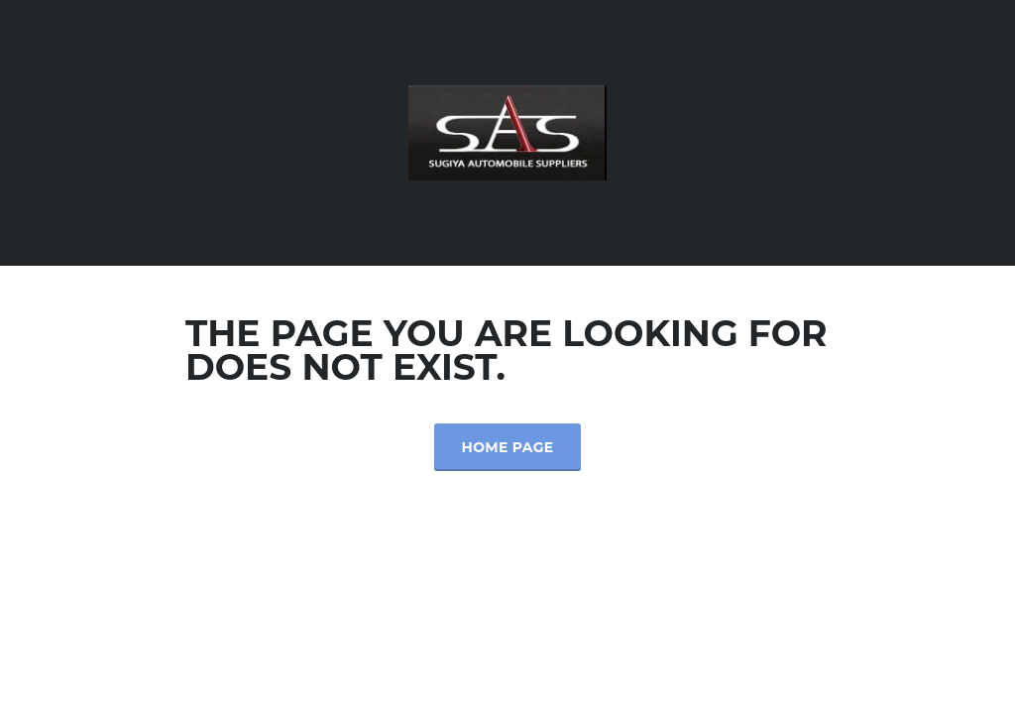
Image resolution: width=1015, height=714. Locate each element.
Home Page (508, 447)
